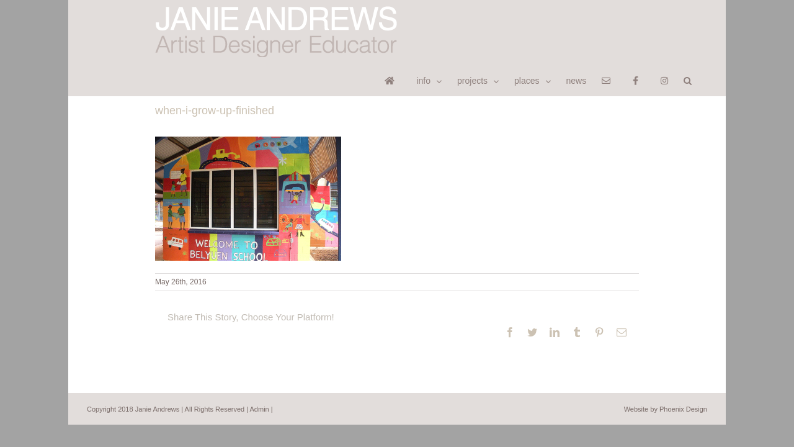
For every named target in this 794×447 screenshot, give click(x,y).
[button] (703, 16)
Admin (259, 376)
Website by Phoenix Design (665, 376)
